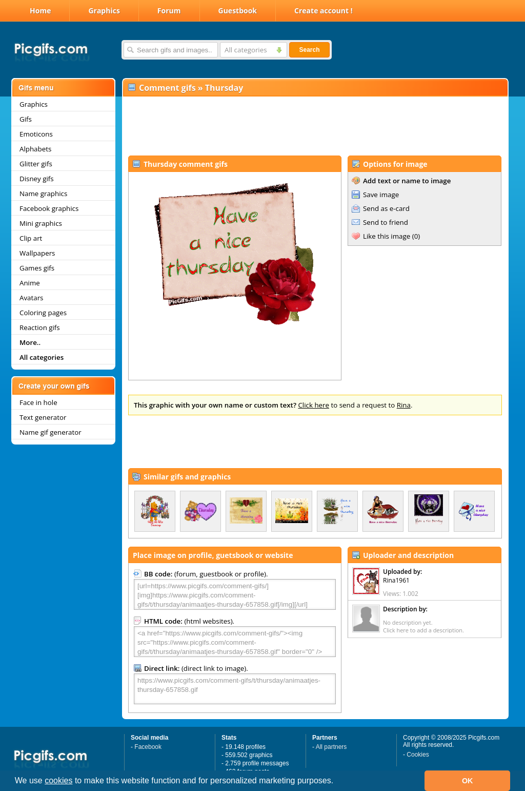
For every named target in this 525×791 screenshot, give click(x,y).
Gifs (25, 119)
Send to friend (385, 222)
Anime (29, 282)
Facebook (147, 746)
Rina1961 (396, 580)
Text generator (42, 417)
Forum (169, 10)
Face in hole (38, 402)
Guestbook (237, 10)
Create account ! (323, 10)
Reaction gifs (39, 327)
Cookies (418, 754)
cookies (58, 780)
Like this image (386, 236)
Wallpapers (37, 253)
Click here (313, 405)
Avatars (31, 297)
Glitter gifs (35, 163)
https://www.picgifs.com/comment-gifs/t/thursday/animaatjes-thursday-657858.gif (235, 688)
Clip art (30, 238)
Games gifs (36, 268)
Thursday (224, 87)
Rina (404, 405)
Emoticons (36, 134)
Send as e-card (386, 208)
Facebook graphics (48, 208)
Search (309, 49)
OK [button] (467, 781)
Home (40, 10)
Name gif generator (50, 432)
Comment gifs (167, 87)
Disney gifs (36, 178)
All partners (331, 746)
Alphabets (35, 148)
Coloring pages (43, 312)
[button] (337, 781)
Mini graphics (40, 223)
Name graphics (43, 193)
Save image (381, 194)
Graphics (103, 10)
